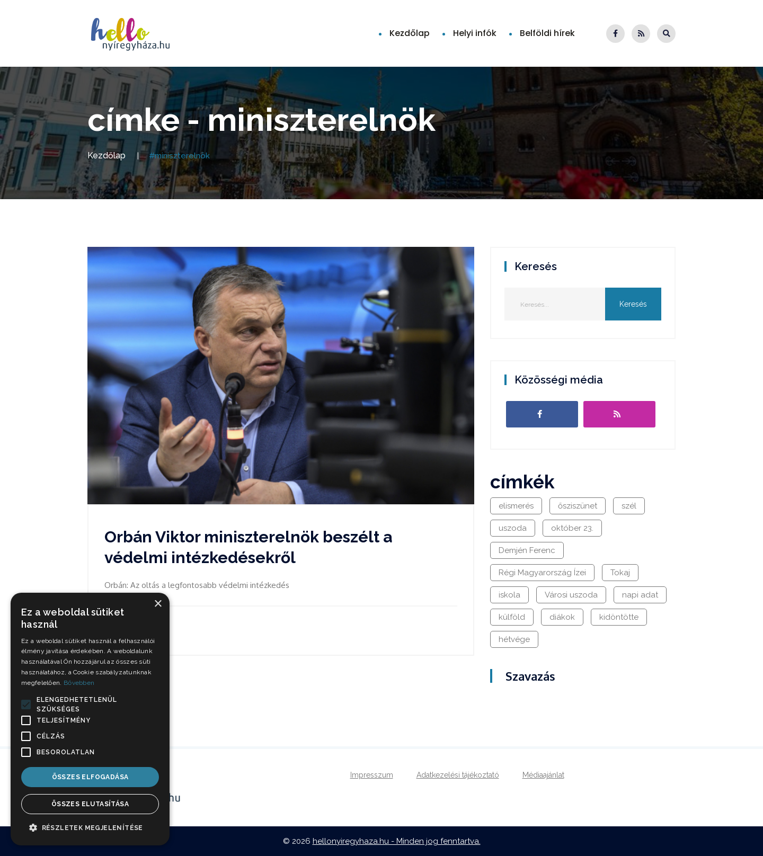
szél (629, 506)
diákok (562, 617)
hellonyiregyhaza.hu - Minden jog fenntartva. (397, 841)
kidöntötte (618, 617)
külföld (512, 617)
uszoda (513, 528)
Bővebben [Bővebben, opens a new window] (79, 682)
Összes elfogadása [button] (90, 777)
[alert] (90, 719)
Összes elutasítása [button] (90, 804)
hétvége (514, 639)
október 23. (572, 528)
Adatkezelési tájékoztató (457, 775)
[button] (26, 704)
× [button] (158, 604)
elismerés (516, 506)
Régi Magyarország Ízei (542, 572)
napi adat (640, 595)
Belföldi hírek (547, 33)
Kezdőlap (409, 33)
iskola (509, 595)
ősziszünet (577, 506)
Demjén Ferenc (527, 550)
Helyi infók (474, 33)
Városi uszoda (571, 595)
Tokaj (620, 572)
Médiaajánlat (543, 775)
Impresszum (371, 775)
